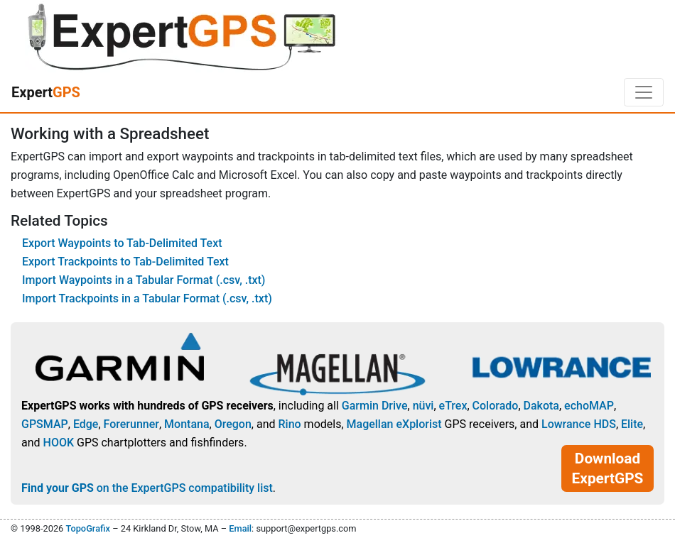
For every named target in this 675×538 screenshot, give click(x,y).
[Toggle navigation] (644, 92)
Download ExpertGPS (608, 468)
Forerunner (131, 424)
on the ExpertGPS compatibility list (147, 488)
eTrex (453, 405)
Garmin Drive (375, 405)
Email (240, 528)
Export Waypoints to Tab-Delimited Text (122, 243)
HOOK (59, 442)
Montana (186, 424)
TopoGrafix (87, 528)
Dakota (541, 405)
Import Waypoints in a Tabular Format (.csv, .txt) (143, 280)
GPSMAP (44, 424)
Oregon (233, 424)
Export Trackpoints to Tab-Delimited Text (125, 261)
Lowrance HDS (578, 424)
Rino (289, 424)
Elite (632, 424)
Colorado (495, 405)
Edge (86, 424)
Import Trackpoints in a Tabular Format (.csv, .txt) (147, 298)
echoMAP (589, 405)
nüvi (423, 405)
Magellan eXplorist (394, 424)
